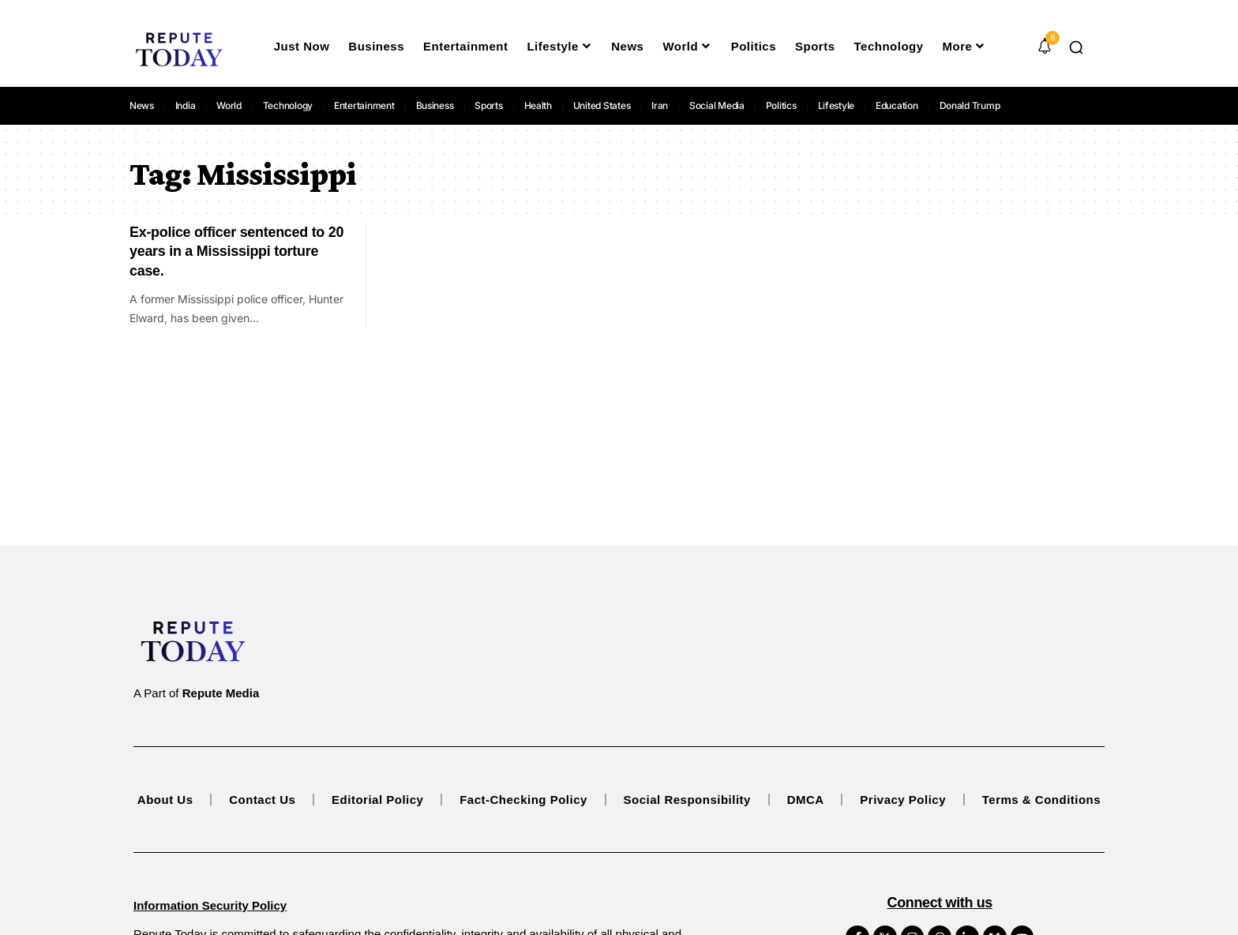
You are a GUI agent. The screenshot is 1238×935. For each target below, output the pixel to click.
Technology (288, 105)
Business (435, 105)
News (141, 105)
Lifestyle (836, 105)
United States (602, 105)
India (185, 105)
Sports (489, 105)
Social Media (717, 105)
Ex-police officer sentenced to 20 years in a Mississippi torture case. (236, 251)
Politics (781, 105)
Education (897, 105)
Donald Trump (970, 105)
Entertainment (364, 105)
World (229, 105)
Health (538, 105)
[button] (1076, 47)
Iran (659, 105)
